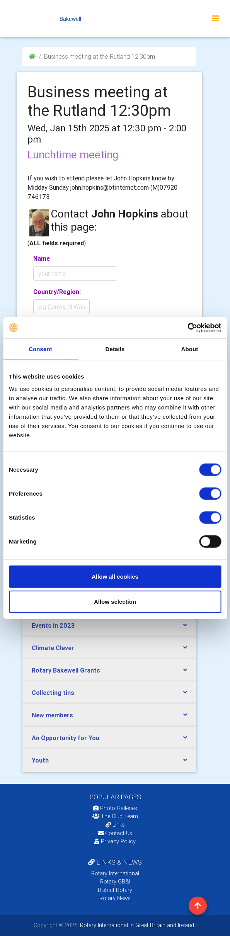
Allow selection (115, 601)
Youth (40, 760)
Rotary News (115, 898)
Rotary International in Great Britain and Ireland (136, 925)
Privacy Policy (115, 841)
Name (41, 258)
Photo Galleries (115, 808)
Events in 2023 (53, 625)
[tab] (109, 625)
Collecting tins (53, 692)
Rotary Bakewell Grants (66, 670)
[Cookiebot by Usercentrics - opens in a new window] (187, 328)
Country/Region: (57, 292)
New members (52, 715)
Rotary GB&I (115, 881)
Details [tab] (115, 349)
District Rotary (115, 890)
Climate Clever (53, 648)
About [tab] (189, 349)
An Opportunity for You (65, 738)
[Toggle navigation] (216, 18)
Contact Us (115, 833)
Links (115, 824)
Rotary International (115, 873)
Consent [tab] (40, 349)
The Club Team (115, 816)
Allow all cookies (115, 576)
